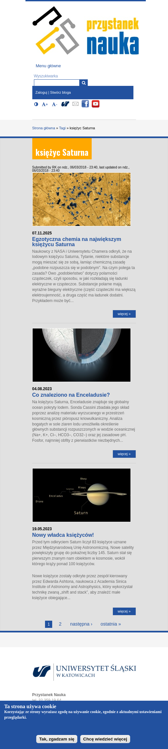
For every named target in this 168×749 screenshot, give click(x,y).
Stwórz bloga (60, 92)
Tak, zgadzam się (56, 739)
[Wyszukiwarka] (84, 82)
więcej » (124, 314)
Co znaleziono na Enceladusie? (71, 395)
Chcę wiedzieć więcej (105, 739)
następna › (81, 624)
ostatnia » (110, 624)
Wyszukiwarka (46, 76)
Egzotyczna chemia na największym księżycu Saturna (76, 241)
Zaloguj (41, 92)
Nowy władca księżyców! (63, 535)
